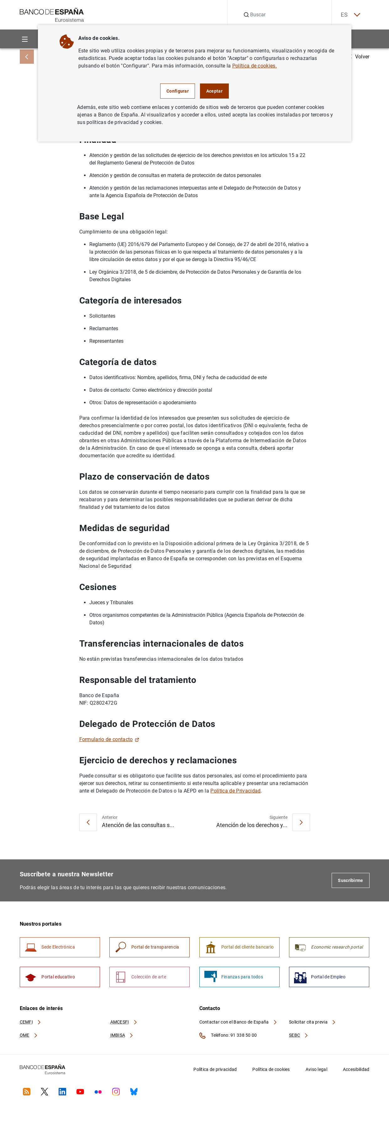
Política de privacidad (215, 1069)
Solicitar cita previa (312, 1022)
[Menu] (25, 39)
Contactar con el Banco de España (238, 1022)
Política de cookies (271, 1069)
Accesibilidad (356, 1069)
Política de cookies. (254, 66)
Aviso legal (316, 1069)
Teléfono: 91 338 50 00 (228, 1036)
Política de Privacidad (235, 791)
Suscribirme (350, 880)
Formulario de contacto (109, 739)
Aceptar (214, 91)
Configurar (177, 91)
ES (350, 15)
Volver (359, 57)
